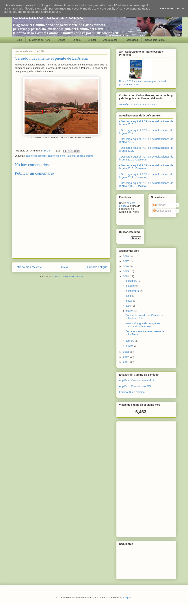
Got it (180, 8)
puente (89, 155)
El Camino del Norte (40, 40)
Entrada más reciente (28, 267)
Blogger (127, 597)
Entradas (160, 205)
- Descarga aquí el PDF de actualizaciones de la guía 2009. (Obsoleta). (146, 184)
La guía (77, 40)
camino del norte (57, 155)
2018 (126, 256)
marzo (130, 310)
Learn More (166, 8)
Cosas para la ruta (155, 40)
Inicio (64, 267)
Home (19, 40)
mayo (129, 300)
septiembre (132, 290)
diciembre (132, 280)
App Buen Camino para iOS (135, 386)
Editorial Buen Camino (132, 392)
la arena (71, 155)
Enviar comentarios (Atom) (69, 276)
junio (129, 295)
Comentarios (162, 210)
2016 (126, 266)
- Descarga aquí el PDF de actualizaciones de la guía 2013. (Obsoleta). (146, 167)
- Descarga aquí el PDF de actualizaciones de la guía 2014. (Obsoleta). (146, 158)
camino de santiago (36, 155)
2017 (126, 261)
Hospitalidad (131, 40)
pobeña (81, 155)
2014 (126, 276)
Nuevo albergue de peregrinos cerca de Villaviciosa (142, 325)
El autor (92, 40)
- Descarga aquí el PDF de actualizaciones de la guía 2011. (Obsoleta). (146, 176)
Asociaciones (110, 40)
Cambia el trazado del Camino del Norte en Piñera (144, 317)
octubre (130, 285)
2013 (126, 351)
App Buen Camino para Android (137, 380)
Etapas (61, 40)
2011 (126, 362)
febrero (130, 340)
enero (129, 345)
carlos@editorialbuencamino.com (138, 104)
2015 (126, 271)
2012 (126, 357)
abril (129, 305)
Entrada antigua (97, 267)
